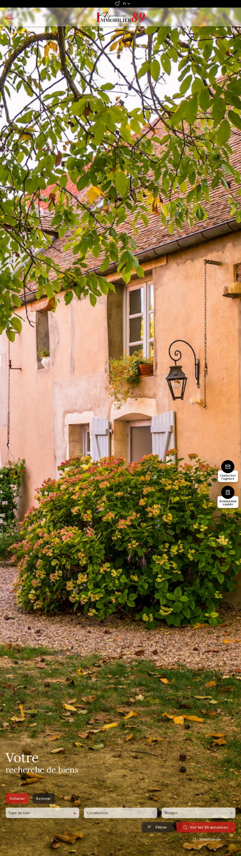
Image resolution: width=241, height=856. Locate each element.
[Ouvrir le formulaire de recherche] (157, 836)
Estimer (43, 807)
